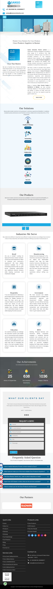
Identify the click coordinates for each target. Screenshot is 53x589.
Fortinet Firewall (32, 531)
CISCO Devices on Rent (9, 569)
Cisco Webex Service (8, 559)
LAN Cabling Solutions (9, 567)
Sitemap (5, 534)
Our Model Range (7, 536)
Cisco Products (32, 523)
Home (4, 523)
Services (5, 531)
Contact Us (6, 547)
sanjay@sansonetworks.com (37, 563)
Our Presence (6, 539)
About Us (5, 526)
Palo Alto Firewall (32, 528)
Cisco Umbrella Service (9, 561)
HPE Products (31, 526)
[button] (4, 27)
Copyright (13, 586)
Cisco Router (26, 224)
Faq (4, 545)
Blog (4, 542)
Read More (39, 97)
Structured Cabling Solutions (10, 556)
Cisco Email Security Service (10, 564)
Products (5, 528)
